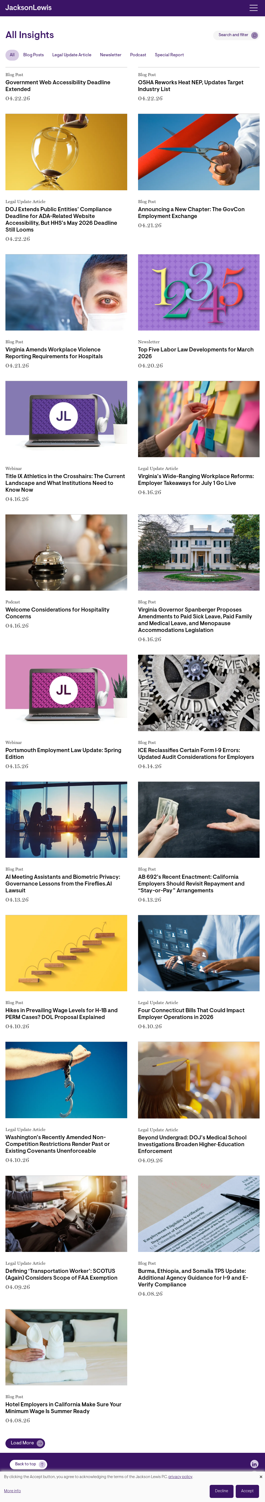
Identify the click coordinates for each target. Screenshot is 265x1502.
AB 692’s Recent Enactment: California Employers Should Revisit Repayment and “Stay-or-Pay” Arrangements (191, 884)
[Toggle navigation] (253, 7)
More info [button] (12, 1491)
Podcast (138, 55)
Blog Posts (33, 55)
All (12, 55)
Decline (221, 1491)
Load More (22, 1443)
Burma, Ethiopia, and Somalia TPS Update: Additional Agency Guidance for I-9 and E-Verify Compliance (193, 1278)
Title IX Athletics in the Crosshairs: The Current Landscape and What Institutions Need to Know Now (65, 483)
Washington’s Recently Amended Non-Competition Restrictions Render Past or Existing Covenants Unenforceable (57, 1144)
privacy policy (180, 1477)
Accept (247, 1491)
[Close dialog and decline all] (261, 1475)
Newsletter (111, 55)
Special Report (169, 55)
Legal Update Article (71, 55)
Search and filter (233, 35)
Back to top (25, 1464)
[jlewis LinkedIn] (254, 1464)
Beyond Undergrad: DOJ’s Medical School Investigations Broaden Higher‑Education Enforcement (192, 1144)
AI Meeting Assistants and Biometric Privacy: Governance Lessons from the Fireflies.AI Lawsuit (62, 884)
